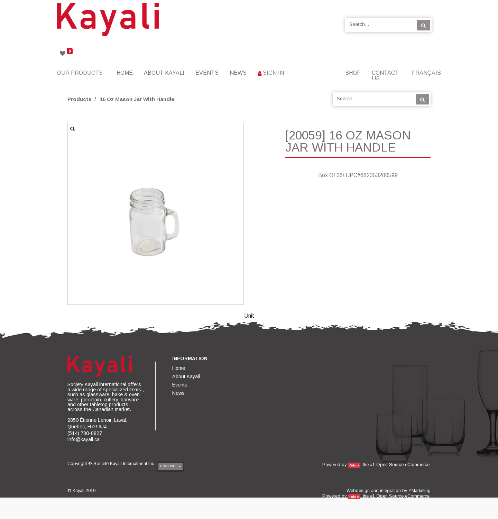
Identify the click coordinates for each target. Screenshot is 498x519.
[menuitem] (125, 73)
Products (79, 99)
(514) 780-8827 (84, 433)
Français (426, 73)
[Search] (423, 25)
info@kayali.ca (83, 439)
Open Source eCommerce (403, 464)
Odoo (354, 465)
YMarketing (419, 490)
